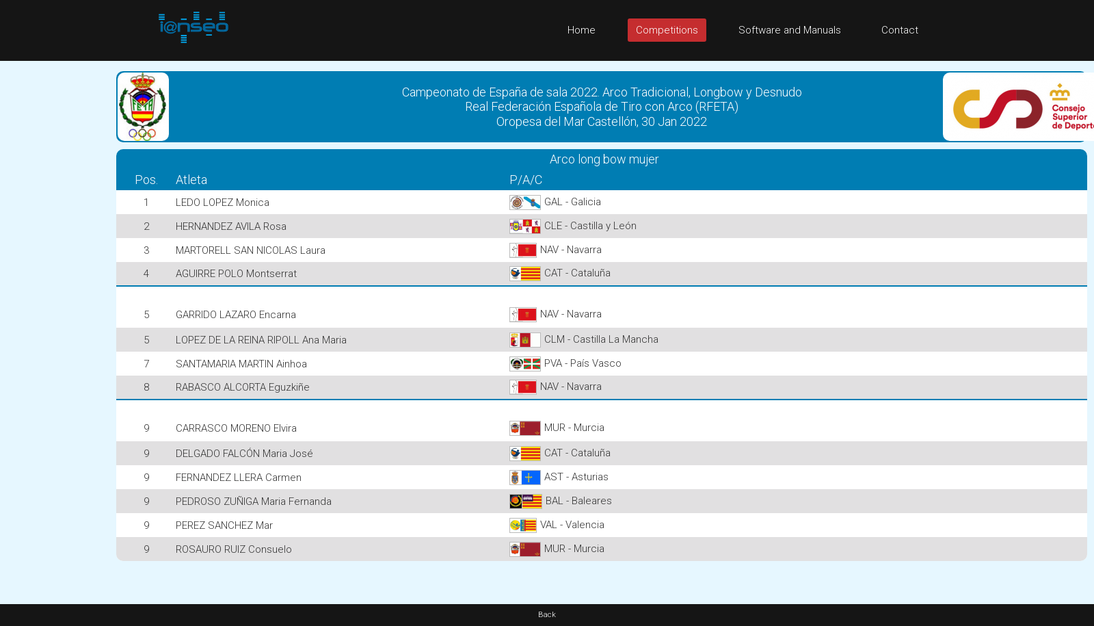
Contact (899, 30)
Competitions (667, 30)
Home (582, 30)
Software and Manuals (789, 30)
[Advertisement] (54, 266)
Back (547, 614)
